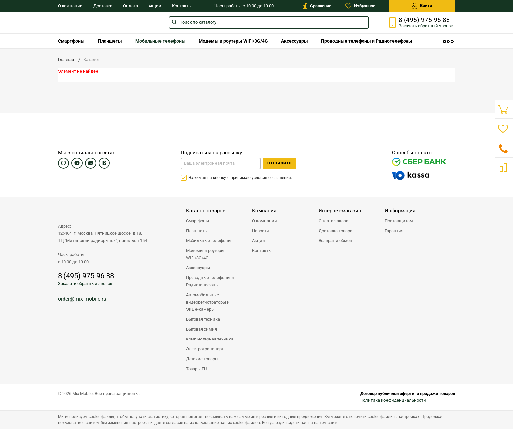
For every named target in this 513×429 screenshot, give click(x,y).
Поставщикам (399, 220)
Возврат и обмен (335, 240)
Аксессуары (294, 41)
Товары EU (196, 368)
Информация (400, 211)
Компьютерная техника (209, 339)
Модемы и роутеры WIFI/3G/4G (233, 41)
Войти (422, 6)
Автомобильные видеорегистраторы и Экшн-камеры (208, 302)
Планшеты (110, 41)
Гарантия (394, 230)
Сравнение (317, 6)
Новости (260, 230)
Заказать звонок (426, 25)
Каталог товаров (206, 211)
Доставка (102, 5)
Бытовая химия (201, 329)
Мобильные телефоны (160, 41)
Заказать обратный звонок (85, 283)
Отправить (279, 163)
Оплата (130, 5)
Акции (155, 5)
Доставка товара (335, 230)
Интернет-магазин (340, 211)
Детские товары (202, 358)
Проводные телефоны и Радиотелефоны (366, 41)
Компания (264, 211)
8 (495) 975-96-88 (424, 20)
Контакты (182, 5)
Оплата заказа (333, 220)
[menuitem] (71, 41)
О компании (70, 5)
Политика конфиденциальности (393, 400)
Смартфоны (71, 41)
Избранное (360, 6)
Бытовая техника (203, 319)
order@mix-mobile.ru (82, 299)
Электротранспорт (204, 348)
